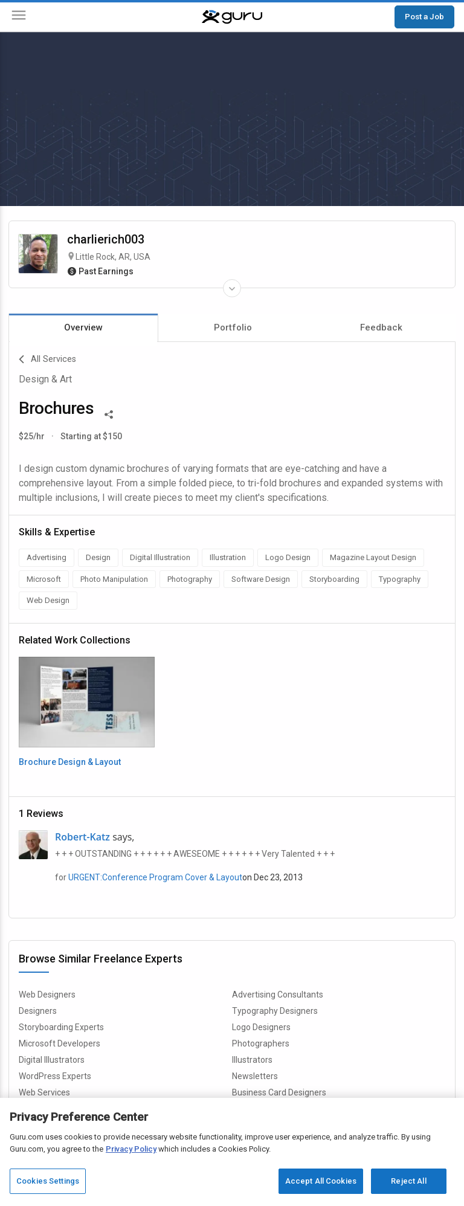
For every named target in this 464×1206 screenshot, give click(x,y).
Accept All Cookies (320, 1180)
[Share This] (108, 413)
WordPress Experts (55, 1076)
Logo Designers (261, 1027)
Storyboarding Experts (61, 1027)
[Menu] (19, 17)
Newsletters (255, 1076)
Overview (83, 327)
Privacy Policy (131, 1148)
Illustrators (252, 1060)
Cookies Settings (47, 1180)
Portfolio (233, 327)
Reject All (408, 1180)
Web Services (44, 1092)
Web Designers (47, 994)
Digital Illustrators (52, 1060)
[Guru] (232, 17)
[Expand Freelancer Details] (232, 288)
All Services (47, 359)
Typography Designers (275, 1011)
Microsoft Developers (59, 1043)
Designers (38, 1011)
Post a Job (424, 16)
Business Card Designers (279, 1092)
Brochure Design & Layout (70, 762)
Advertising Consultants (277, 994)
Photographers (260, 1043)
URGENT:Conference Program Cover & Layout (155, 877)
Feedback (381, 327)
